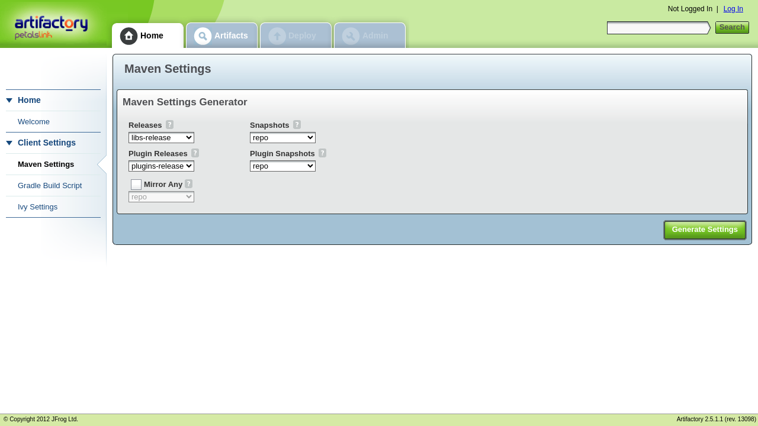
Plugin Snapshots (282, 153)
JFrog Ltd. (65, 419)
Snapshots (269, 125)
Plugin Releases (158, 153)
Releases (145, 125)
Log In (733, 9)
